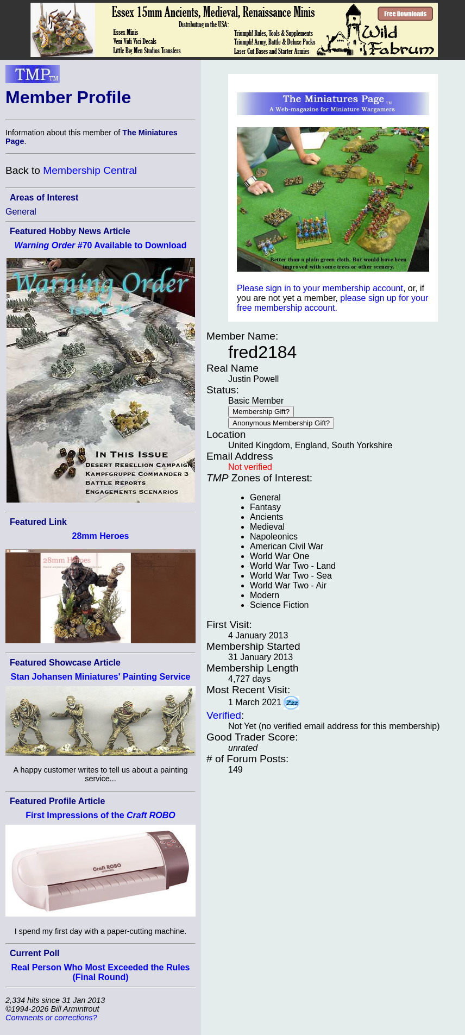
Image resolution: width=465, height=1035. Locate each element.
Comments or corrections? (51, 1017)
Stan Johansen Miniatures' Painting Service (100, 676)
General (20, 211)
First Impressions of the (100, 815)
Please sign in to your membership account (320, 288)
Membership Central (90, 170)
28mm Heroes (100, 536)
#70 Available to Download (101, 245)
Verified (223, 715)
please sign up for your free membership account (332, 302)
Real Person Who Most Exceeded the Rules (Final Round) (100, 972)
